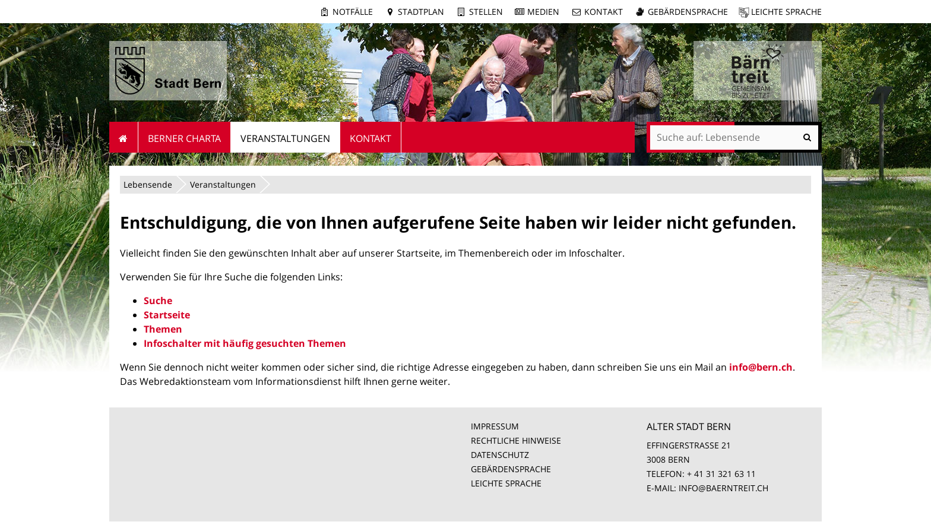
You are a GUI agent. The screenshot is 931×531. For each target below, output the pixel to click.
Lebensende (148, 184)
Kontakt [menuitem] (370, 138)
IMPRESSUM (495, 426)
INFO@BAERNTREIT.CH (723, 488)
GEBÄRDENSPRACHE (511, 469)
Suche (158, 300)
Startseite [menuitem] (123, 137)
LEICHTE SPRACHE (506, 483)
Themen (163, 329)
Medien (543, 11)
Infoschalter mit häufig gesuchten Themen (245, 343)
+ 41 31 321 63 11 (721, 473)
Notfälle (352, 11)
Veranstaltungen (223, 184)
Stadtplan (421, 11)
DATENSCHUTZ (500, 454)
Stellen (486, 11)
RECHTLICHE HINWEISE (516, 440)
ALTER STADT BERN (689, 426)
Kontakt (603, 11)
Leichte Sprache (786, 11)
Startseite (167, 314)
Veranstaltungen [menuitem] (285, 138)
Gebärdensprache (688, 11)
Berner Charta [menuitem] (184, 138)
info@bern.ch (761, 367)
